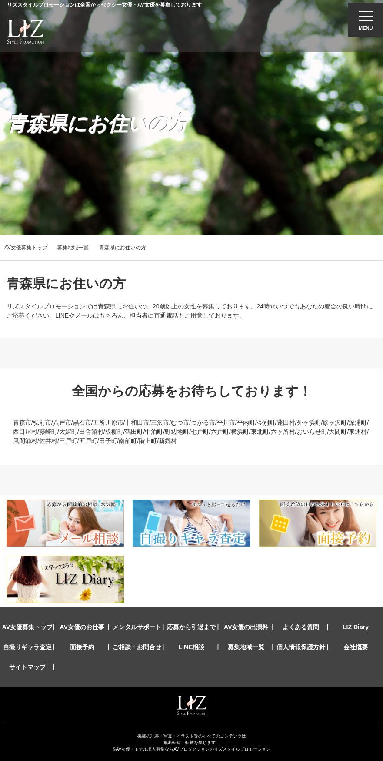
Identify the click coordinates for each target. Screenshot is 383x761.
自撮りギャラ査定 (27, 647)
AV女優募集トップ (25, 248)
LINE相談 (192, 647)
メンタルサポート (137, 627)
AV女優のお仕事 (82, 627)
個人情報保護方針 (300, 647)
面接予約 (82, 647)
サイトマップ (27, 667)
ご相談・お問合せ (137, 647)
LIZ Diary (356, 627)
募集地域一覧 (73, 248)
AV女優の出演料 (246, 627)
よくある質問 (301, 627)
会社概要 (355, 647)
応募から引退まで (191, 627)
